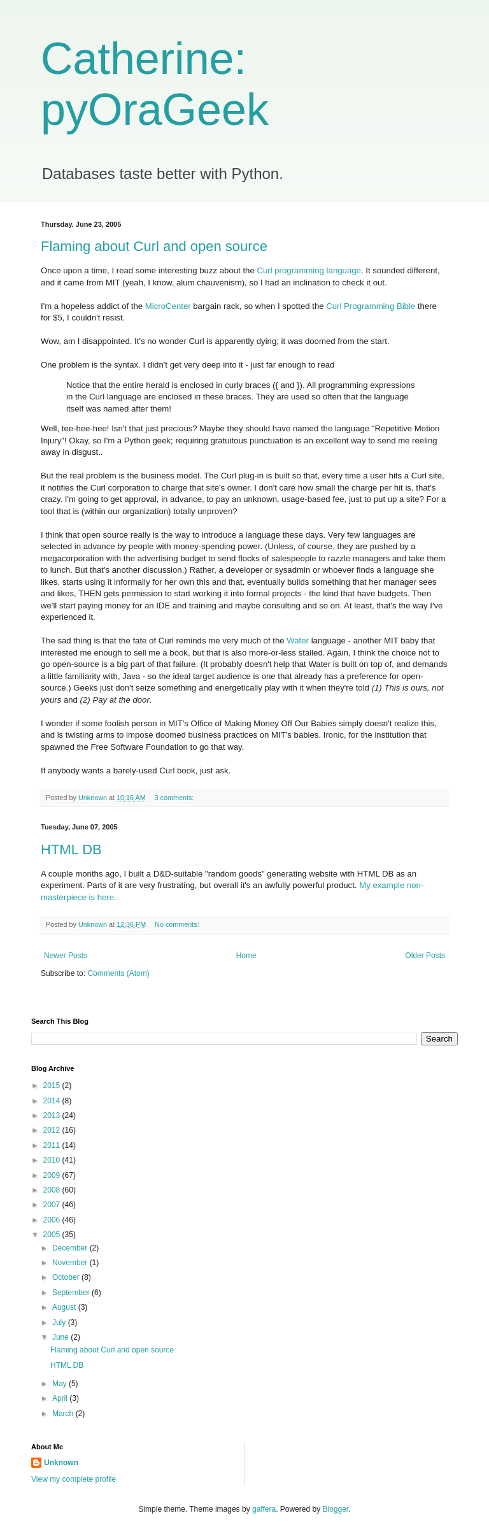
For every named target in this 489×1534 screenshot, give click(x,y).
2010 (52, 1160)
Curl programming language (308, 270)
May (60, 1383)
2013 (52, 1115)
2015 (52, 1085)
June (61, 1337)
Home (246, 955)
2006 (52, 1219)
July (60, 1322)
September (72, 1292)
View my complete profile (73, 1479)
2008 (52, 1190)
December (71, 1248)
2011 (52, 1145)
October (67, 1277)
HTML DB (71, 849)
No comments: (178, 924)
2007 (52, 1204)
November (71, 1262)
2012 (52, 1130)
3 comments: (174, 797)
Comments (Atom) (118, 973)
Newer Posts (65, 955)
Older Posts (425, 955)
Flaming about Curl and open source (154, 246)
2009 (52, 1175)
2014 (52, 1100)
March (64, 1413)
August (65, 1307)
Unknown (61, 1462)
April (60, 1398)
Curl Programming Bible (370, 306)
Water (298, 640)
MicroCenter (168, 306)
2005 (52, 1234)
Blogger (336, 1509)
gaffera (264, 1509)
